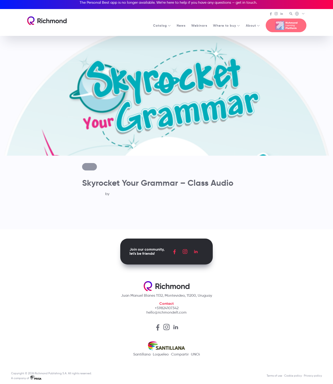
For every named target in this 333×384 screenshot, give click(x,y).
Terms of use (274, 375)
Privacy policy (313, 375)
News (181, 25)
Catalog (162, 25)
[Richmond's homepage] (47, 20)
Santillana (142, 354)
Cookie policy (293, 375)
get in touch (246, 2)
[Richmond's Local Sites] (300, 14)
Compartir (180, 354)
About (253, 25)
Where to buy (226, 25)
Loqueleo (161, 354)
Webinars (199, 25)
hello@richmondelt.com (166, 312)
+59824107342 (167, 308)
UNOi (195, 354)
